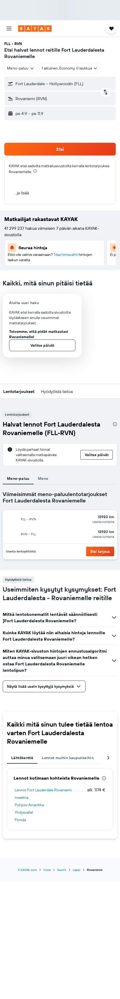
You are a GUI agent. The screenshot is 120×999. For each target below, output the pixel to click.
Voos (47, 870)
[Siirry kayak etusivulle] (35, 28)
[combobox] (20, 68)
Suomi (61, 870)
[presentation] (35, 171)
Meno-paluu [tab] (18, 478)
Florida (20, 819)
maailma (21, 797)
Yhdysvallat (24, 812)
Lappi (76, 870)
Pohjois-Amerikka (29, 805)
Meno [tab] (43, 478)
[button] (9, 28)
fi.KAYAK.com (27, 870)
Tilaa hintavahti (65, 254)
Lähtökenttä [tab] (22, 757)
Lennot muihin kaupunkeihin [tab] (68, 757)
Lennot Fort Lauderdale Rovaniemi (43, 790)
